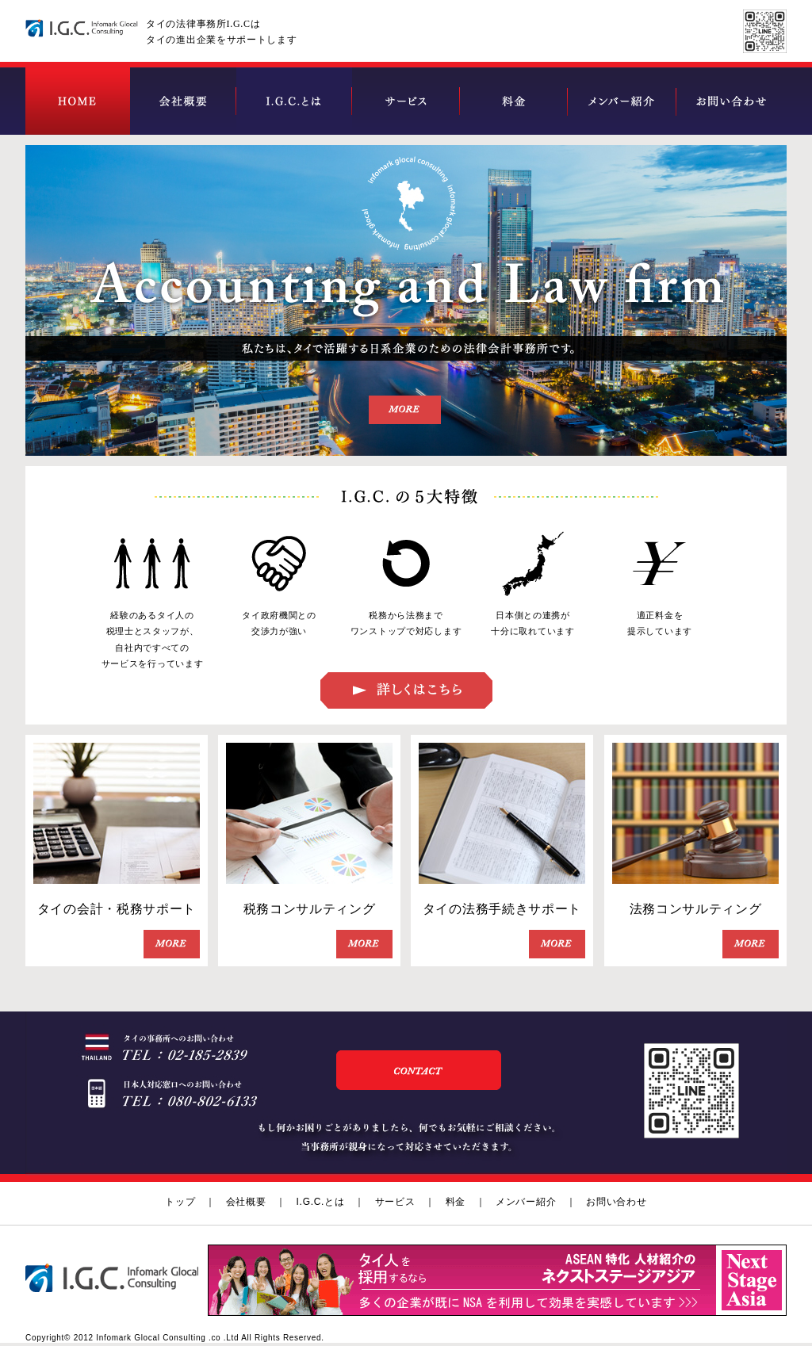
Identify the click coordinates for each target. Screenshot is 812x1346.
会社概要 (246, 1201)
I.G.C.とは (321, 1201)
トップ (180, 1201)
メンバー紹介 (526, 1201)
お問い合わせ (616, 1201)
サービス (395, 1201)
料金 (455, 1201)
